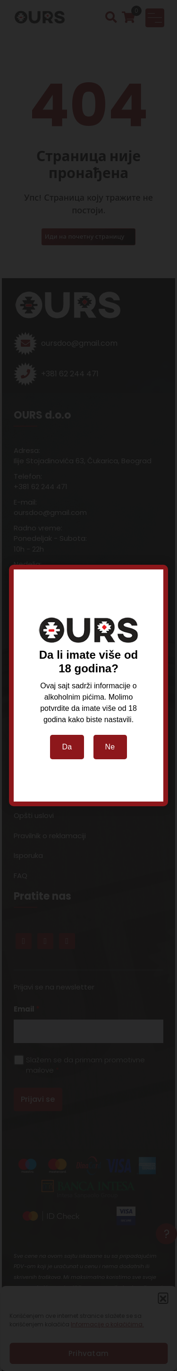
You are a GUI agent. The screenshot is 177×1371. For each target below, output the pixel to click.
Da (67, 747)
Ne (110, 747)
